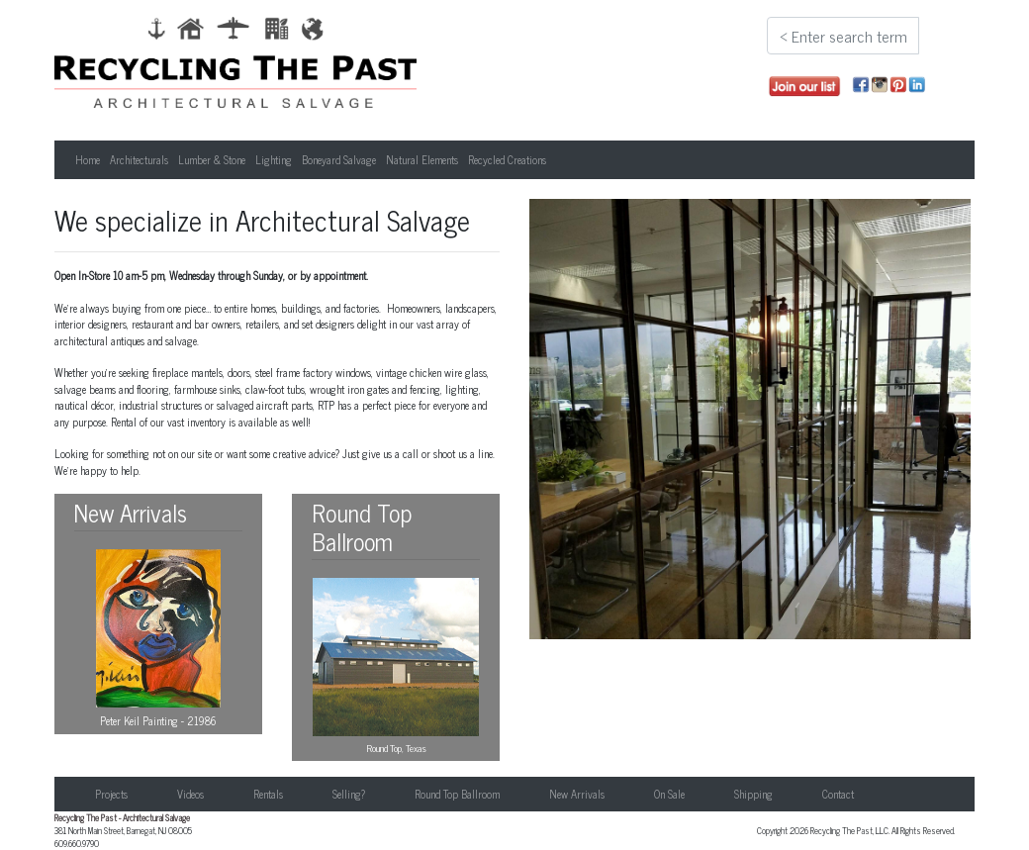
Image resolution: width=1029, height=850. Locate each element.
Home (87, 159)
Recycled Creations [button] (507, 159)
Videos (190, 794)
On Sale (669, 794)
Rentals (268, 794)
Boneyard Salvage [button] (339, 159)
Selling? (348, 794)
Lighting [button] (273, 159)
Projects (111, 794)
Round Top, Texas (396, 667)
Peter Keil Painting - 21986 (158, 639)
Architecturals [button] (139, 159)
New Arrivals (577, 794)
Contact (838, 794)
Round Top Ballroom (457, 794)
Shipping (753, 794)
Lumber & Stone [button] (211, 159)
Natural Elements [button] (422, 159)
